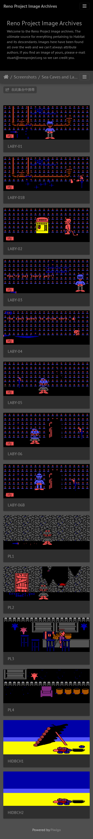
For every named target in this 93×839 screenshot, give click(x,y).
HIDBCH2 (16, 812)
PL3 (11, 658)
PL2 (11, 607)
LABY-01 (15, 146)
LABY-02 (15, 248)
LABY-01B (16, 197)
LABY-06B (16, 505)
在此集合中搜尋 (20, 89)
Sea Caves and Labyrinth (60, 77)
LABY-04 (15, 351)
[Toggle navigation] (84, 6)
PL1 (11, 556)
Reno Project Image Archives (30, 6)
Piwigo (55, 830)
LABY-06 (15, 453)
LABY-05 (15, 402)
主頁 (6, 77)
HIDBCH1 (16, 761)
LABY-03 (15, 300)
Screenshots (25, 77)
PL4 (11, 710)
